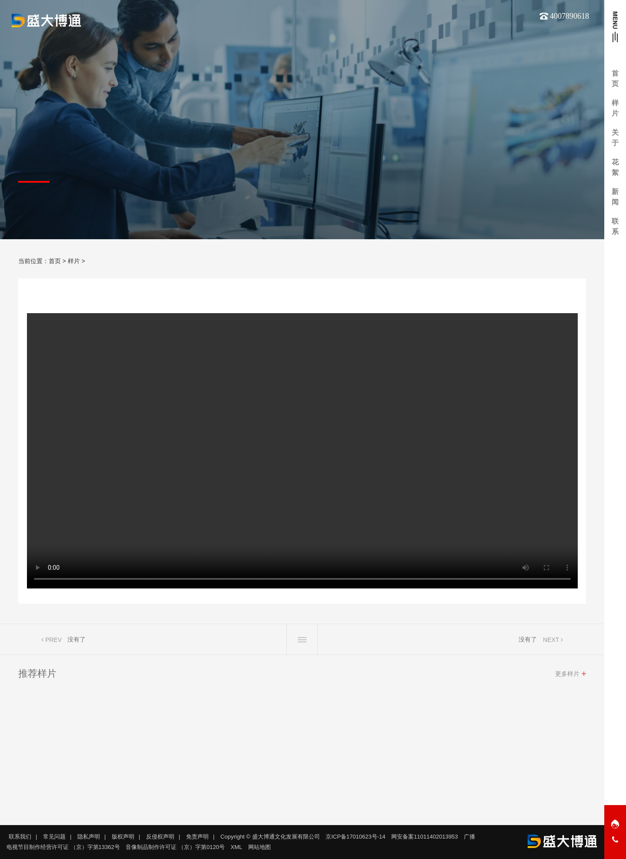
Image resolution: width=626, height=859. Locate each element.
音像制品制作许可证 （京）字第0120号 (175, 847)
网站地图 (259, 847)
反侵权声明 (160, 836)
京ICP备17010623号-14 (355, 836)
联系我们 (20, 836)
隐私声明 (88, 836)
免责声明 (197, 836)
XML (237, 847)
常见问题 (54, 836)
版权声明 (123, 836)
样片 (74, 260)
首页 (55, 260)
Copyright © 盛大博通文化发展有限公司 (270, 836)
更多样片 (567, 675)
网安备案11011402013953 (424, 836)
